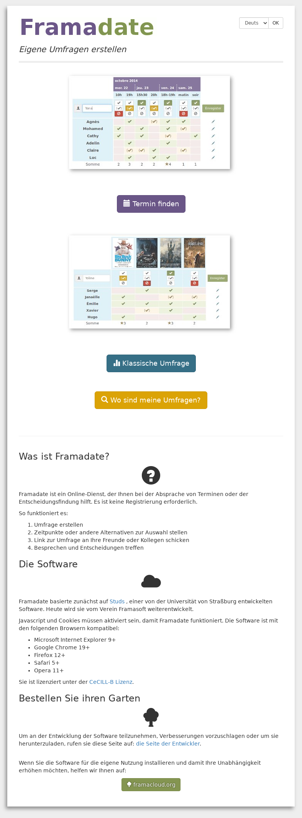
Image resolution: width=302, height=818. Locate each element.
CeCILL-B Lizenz (110, 682)
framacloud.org (151, 785)
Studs (117, 601)
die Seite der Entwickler (168, 744)
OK (275, 23)
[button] (151, 139)
